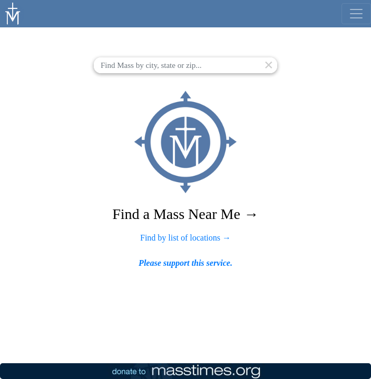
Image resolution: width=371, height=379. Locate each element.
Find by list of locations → (185, 237)
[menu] (356, 13)
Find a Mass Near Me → (185, 214)
